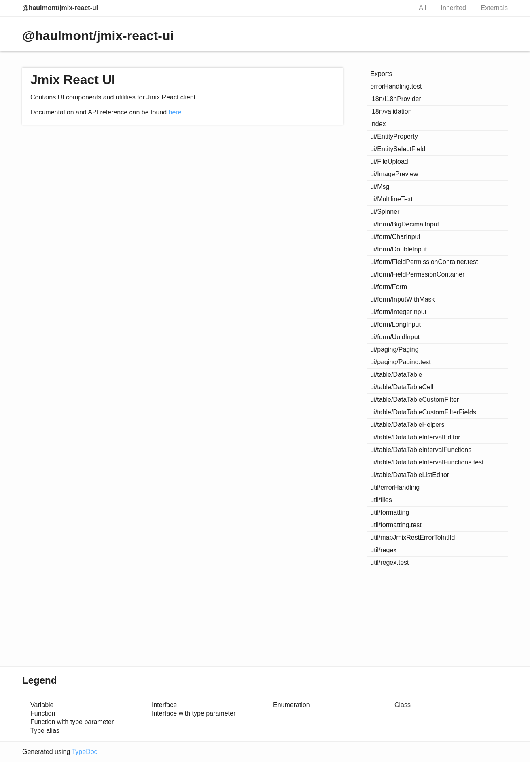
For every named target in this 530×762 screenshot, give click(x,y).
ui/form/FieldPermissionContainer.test (424, 261)
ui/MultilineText (391, 199)
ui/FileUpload (389, 161)
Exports (381, 73)
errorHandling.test (396, 86)
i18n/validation (390, 111)
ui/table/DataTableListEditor (409, 474)
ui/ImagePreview (394, 174)
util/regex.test (389, 562)
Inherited (453, 7)
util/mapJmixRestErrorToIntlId (412, 537)
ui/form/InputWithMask (402, 299)
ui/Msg (379, 186)
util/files (381, 499)
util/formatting (389, 512)
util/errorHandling (395, 487)
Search (398, 8)
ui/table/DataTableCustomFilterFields (423, 412)
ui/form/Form (388, 286)
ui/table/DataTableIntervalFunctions (420, 449)
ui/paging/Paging (394, 349)
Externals (494, 7)
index (378, 123)
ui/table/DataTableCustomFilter (414, 399)
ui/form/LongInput (395, 324)
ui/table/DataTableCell (401, 387)
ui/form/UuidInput (395, 337)
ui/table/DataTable (396, 374)
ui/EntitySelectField (397, 149)
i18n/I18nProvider (395, 98)
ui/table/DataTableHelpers (407, 424)
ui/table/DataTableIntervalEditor (415, 437)
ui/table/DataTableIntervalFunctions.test (426, 462)
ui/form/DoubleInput (398, 249)
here (175, 112)
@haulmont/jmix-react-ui (60, 7)
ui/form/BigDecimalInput (404, 224)
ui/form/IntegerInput (398, 311)
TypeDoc (84, 751)
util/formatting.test (395, 524)
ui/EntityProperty (394, 136)
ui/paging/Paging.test (400, 362)
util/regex (383, 550)
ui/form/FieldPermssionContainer (417, 274)
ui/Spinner (384, 211)
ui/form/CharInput (395, 236)
